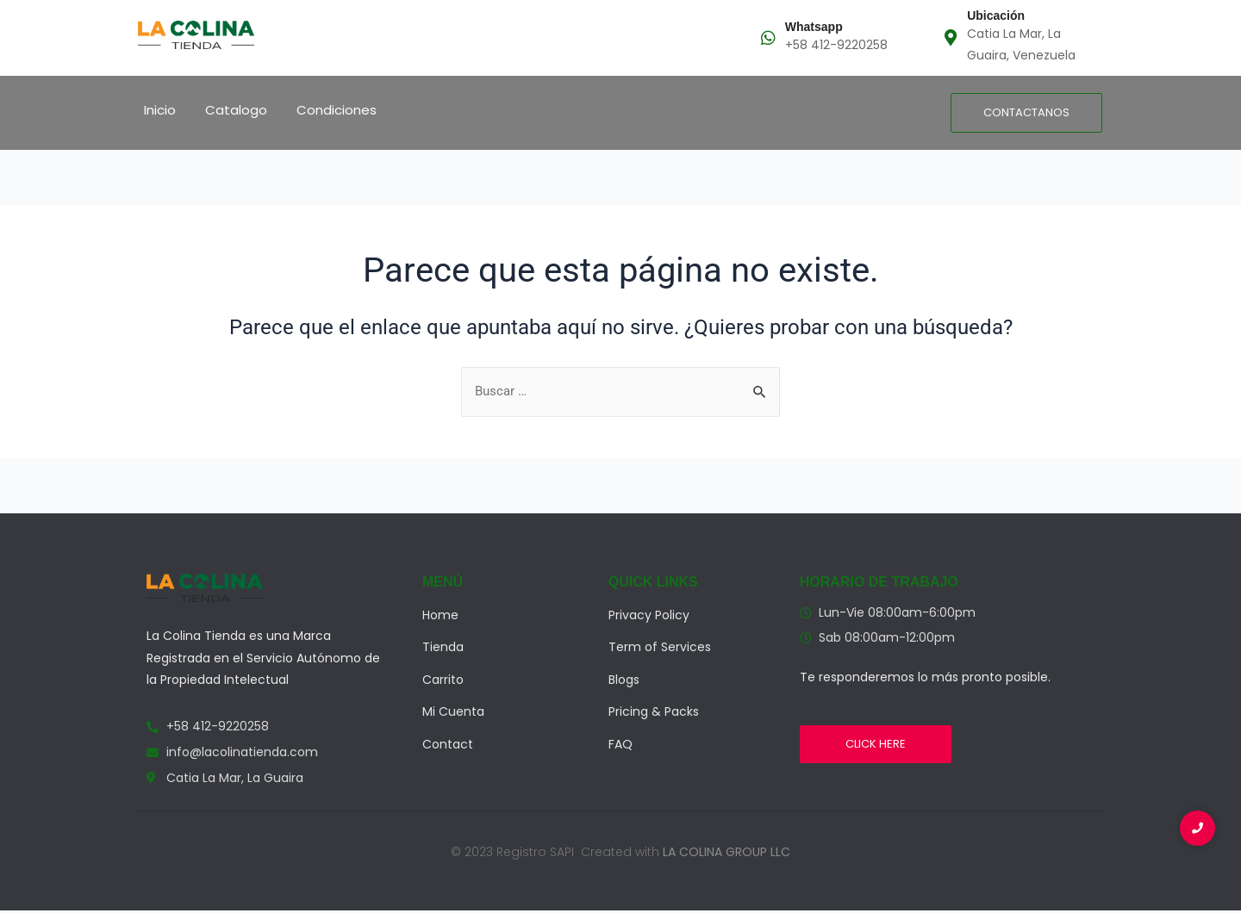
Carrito (443, 681)
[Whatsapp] (768, 37)
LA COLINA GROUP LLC (726, 853)
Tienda (443, 648)
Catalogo (236, 110)
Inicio (160, 110)
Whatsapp (814, 27)
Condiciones (336, 110)
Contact (447, 746)
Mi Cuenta (453, 713)
